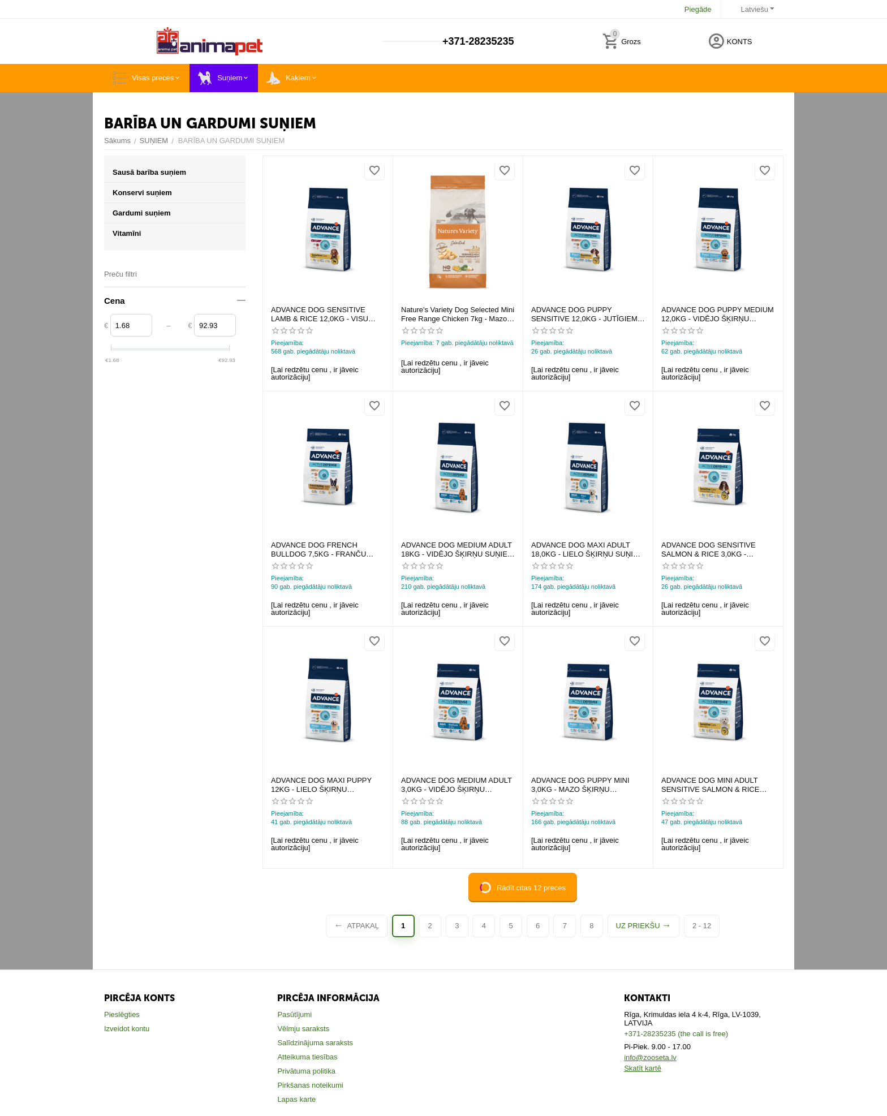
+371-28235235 (476, 41)
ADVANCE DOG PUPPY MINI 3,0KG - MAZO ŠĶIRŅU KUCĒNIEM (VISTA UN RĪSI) (580, 785)
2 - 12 (701, 925)
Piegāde (698, 9)
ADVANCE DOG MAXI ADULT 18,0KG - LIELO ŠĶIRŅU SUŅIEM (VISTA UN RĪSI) (587, 549)
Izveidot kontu (126, 1028)
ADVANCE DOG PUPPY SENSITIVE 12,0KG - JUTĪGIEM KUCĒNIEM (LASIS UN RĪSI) (584, 314)
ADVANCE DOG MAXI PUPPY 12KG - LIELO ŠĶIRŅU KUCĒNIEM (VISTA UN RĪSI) (321, 785)
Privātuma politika (306, 1071)
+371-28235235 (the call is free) (676, 1033)
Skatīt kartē (642, 1068)
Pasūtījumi (294, 1014)
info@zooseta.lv (650, 1057)
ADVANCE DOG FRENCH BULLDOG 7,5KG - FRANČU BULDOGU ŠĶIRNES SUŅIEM (321, 549)
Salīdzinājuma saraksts (315, 1043)
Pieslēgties (122, 1014)
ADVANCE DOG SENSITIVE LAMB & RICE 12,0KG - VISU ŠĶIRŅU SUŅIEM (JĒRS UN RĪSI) (327, 314)
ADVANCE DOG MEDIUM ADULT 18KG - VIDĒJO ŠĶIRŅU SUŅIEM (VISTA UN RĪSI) (457, 549)
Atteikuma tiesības (307, 1057)
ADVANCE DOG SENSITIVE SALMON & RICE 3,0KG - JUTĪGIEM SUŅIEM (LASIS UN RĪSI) (712, 549)
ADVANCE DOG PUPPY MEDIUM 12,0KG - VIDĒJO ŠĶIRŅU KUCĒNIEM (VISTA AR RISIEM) (717, 314)
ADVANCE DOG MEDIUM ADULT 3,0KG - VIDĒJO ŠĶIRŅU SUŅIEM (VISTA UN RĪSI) (456, 785)
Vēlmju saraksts (303, 1028)
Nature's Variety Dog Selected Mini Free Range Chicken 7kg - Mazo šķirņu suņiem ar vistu (457, 314)
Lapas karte (296, 1099)
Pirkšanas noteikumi (310, 1085)
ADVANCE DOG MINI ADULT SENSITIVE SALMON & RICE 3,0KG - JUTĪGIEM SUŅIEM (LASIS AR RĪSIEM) (710, 785)
